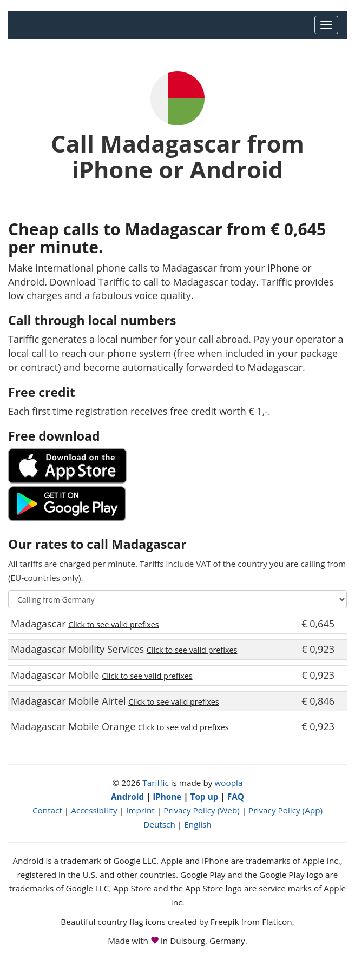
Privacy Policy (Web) (201, 810)
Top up (204, 796)
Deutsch (159, 824)
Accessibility (94, 810)
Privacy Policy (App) (285, 810)
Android (127, 796)
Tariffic (155, 782)
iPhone (167, 796)
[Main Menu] (326, 25)
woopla (228, 782)
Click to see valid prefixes (113, 624)
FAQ (235, 796)
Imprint (140, 810)
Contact (47, 810)
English (198, 824)
